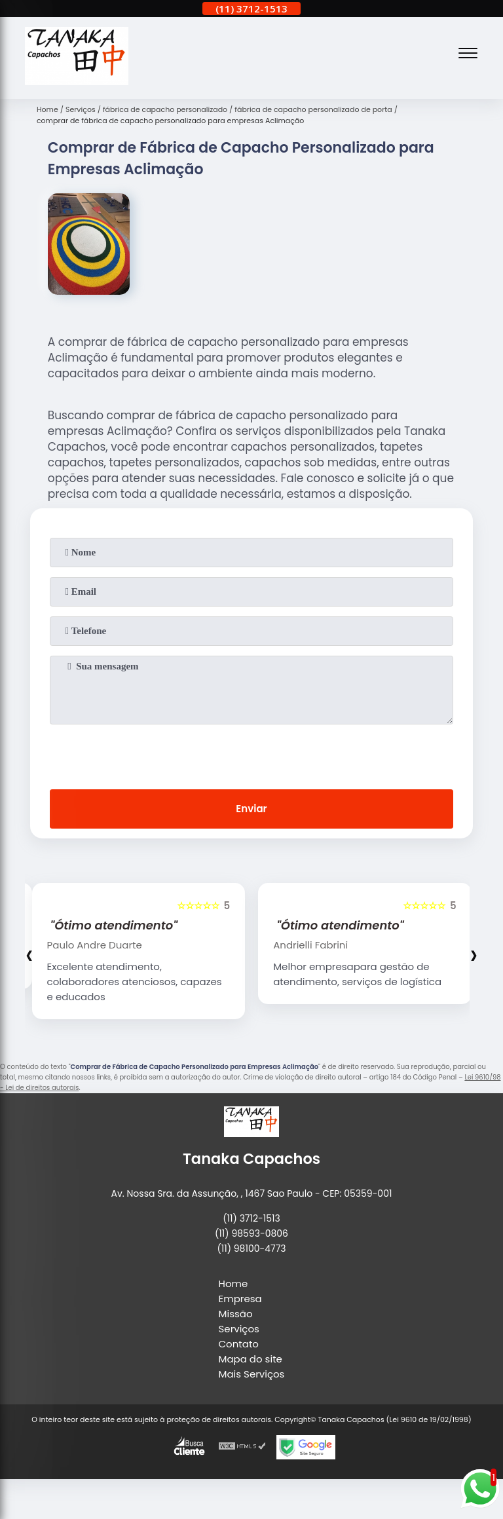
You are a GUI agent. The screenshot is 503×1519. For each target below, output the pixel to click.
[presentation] (251, 753)
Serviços (239, 1329)
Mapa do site (250, 1359)
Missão (236, 1314)
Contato (239, 1344)
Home (233, 1283)
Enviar (251, 809)
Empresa (240, 1298)
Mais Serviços (252, 1374)
